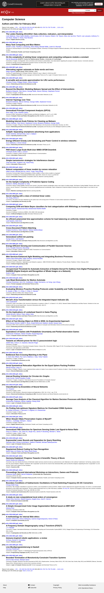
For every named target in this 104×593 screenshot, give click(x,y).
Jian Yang (24, 451)
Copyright (56, 585)
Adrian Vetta (30, 314)
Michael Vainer (24, 560)
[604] (3, 67)
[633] (3, 374)
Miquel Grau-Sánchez (13, 499)
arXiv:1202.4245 (10, 523)
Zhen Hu (25, 431)
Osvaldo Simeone (16, 248)
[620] (3, 234)
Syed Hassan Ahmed (13, 323)
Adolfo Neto (10, 343)
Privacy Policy (57, 587)
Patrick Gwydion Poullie (22, 378)
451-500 (21, 27)
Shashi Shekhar (11, 134)
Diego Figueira (10, 71)
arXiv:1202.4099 (10, 254)
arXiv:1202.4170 (10, 384)
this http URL (66, 488)
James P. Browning (42, 431)
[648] (3, 536)
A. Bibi (15, 291)
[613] (3, 158)
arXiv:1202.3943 (10, 42)
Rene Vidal (9, 112)
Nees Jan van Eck (70, 36)
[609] (3, 119)
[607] (3, 97)
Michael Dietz (21, 134)
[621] (3, 243)
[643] (3, 481)
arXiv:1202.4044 (10, 167)
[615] (3, 179)
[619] (3, 225)
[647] (3, 523)
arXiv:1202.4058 (10, 193)
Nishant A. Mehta (11, 184)
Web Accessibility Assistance (87, 585)
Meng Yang (9, 451)
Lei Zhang (17, 451)
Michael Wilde (43, 46)
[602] (3, 42)
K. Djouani (34, 291)
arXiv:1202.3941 (10, 32)
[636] (3, 406)
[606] (3, 87)
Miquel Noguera (26, 499)
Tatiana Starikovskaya (35, 230)
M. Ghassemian (40, 410)
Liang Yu (18, 367)
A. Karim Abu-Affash (12, 357)
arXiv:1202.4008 (10, 119)
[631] (3, 352)
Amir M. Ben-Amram (12, 560)
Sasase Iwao (58, 323)
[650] (3, 555)
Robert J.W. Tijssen (57, 36)
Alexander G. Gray (24, 184)
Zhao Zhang (35, 46)
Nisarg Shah (36, 401)
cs (13, 12)
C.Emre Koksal (21, 143)
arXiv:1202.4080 (10, 234)
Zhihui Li (16, 198)
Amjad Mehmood (36, 323)
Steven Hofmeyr (42, 91)
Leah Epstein (10, 221)
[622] (3, 254)
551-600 (32, 27)
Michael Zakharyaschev (49, 442)
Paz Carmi (23, 357)
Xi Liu (8, 248)
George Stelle (31, 91)
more (28, 29)
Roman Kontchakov (22, 442)
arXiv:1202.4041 (10, 158)
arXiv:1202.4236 (10, 495)
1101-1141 (60, 27)
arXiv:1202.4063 (10, 204)
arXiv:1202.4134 (10, 310)
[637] (3, 416)
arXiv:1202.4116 (10, 278)
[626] (3, 297)
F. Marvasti (23, 410)
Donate (98, 4)
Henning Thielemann (12, 549)
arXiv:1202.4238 (10, 514)
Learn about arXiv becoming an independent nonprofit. (52, 4)
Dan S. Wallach (31, 134)
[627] (3, 310)
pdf (17, 32)
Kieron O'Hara (53, 519)
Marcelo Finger (33, 343)
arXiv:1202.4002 (10, 108)
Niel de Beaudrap (11, 59)
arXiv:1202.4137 (10, 319)
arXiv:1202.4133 (10, 297)
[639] (3, 438)
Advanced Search (80, 13)
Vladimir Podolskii (35, 442)
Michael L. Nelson (26, 421)
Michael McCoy (20, 171)
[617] (3, 204)
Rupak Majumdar (37, 334)
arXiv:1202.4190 (10, 427)
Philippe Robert (22, 82)
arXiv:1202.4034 (10, 147)
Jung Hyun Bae (11, 162)
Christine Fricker (11, 82)
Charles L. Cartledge (12, 421)
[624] (3, 278)
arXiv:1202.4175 (10, 397)
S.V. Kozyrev (10, 389)
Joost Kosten (34, 36)
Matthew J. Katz (32, 357)
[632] (3, 363)
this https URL (97, 369)
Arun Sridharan (11, 143)
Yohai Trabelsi (43, 357)
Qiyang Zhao (10, 508)
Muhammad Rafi (22, 208)
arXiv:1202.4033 (10, 138)
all (31, 29)
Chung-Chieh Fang (12, 485)
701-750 (47, 27)
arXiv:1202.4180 (10, 406)
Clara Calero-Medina (22, 36)
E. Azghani (31, 410)
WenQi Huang (10, 367)
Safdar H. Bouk (25, 323)
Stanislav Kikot (10, 442)
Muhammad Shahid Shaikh (37, 208)
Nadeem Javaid (48, 323)
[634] (3, 384)
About (5, 585)
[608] (3, 108)
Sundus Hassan (11, 208)
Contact (32, 585)
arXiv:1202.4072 (10, 216)
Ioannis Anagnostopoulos (39, 519)
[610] (3, 129)
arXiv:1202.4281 (10, 555)
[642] (3, 470)
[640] (3, 447)
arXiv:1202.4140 (10, 329)
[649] (3, 545)
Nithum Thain (20, 314)
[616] (3, 193)
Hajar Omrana (27, 258)
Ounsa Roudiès (38, 258)
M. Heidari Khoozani (12, 410)
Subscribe (33, 587)
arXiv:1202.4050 (10, 179)
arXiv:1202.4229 (10, 470)
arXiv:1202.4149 (10, 363)
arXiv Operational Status (86, 588)
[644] (3, 495)
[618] (3, 216)
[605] (3, 78)
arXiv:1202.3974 (10, 78)
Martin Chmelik (26, 334)
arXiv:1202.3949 (10, 55)
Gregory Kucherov (12, 230)
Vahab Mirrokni (11, 314)
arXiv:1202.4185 (10, 416)
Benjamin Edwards (12, 91)
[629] (3, 329)
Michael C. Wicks (55, 431)
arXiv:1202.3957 (10, 67)
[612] (3, 147)
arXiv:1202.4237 (10, 504)
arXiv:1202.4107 (10, 267)
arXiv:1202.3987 (10, 87)
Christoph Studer (11, 152)
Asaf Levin (18, 221)
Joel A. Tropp (30, 171)
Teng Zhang (39, 171)
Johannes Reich (11, 474)
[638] (3, 427)
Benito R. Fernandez (18, 540)
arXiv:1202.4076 (10, 225)
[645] (3, 504)
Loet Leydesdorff (11, 302)
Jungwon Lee (21, 162)
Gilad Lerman (10, 171)
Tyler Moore (23, 91)
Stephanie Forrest (54, 91)
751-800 (52, 27)
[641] (3, 456)
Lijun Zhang (56, 282)
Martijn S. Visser (18, 38)
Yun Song (9, 198)
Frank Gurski (10, 378)
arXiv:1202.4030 (10, 129)
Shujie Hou (32, 431)
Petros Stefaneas (25, 519)
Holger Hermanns (40, 282)
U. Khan (28, 291)
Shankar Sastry (23, 112)
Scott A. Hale (10, 273)
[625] (3, 287)
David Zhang (32, 451)
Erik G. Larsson (23, 152)
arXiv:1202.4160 (10, 374)
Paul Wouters (28, 38)
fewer (24, 29)
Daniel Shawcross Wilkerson (15, 460)
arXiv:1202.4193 (10, 438)
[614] (3, 167)
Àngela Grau (36, 499)
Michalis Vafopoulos (12, 519)
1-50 (16, 27)
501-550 (27, 27)
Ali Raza (8, 540)
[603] (3, 55)
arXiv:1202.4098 (10, 243)
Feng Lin (9, 431)
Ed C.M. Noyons (44, 36)
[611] (3, 138)
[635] (3, 397)
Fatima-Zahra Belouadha (14, 258)
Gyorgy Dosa (10, 239)
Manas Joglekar (26, 401)
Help (73, 13)
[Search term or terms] (77, 10)
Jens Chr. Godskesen (26, 282)
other (20, 32)
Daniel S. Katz (10, 46)
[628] (3, 319)
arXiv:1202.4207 (10, 447)
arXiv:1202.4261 (10, 536)
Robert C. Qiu (16, 431)
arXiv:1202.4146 (10, 352)
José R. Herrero (46, 499)
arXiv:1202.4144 (10, 338)
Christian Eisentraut (12, 282)
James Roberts (33, 82)
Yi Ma (15, 112)
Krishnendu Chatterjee (13, 334)
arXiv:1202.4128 (10, 287)
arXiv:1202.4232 (10, 481)
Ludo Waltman (10, 36)
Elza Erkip (26, 248)
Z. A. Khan (21, 291)
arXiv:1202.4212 (10, 456)
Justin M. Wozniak (55, 46)
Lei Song (49, 282)
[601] (3, 32)
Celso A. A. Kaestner (21, 343)
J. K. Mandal (10, 527)
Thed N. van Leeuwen (83, 36)
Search (99, 10)
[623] (3, 267)
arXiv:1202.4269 (10, 545)
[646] (3, 514)
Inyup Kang (29, 162)
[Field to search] (90, 10)
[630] (3, 338)
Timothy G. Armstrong (23, 46)
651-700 (42, 27)
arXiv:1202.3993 (10, 97)
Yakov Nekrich (23, 230)
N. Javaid (9, 291)
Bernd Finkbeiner (26, 474)
